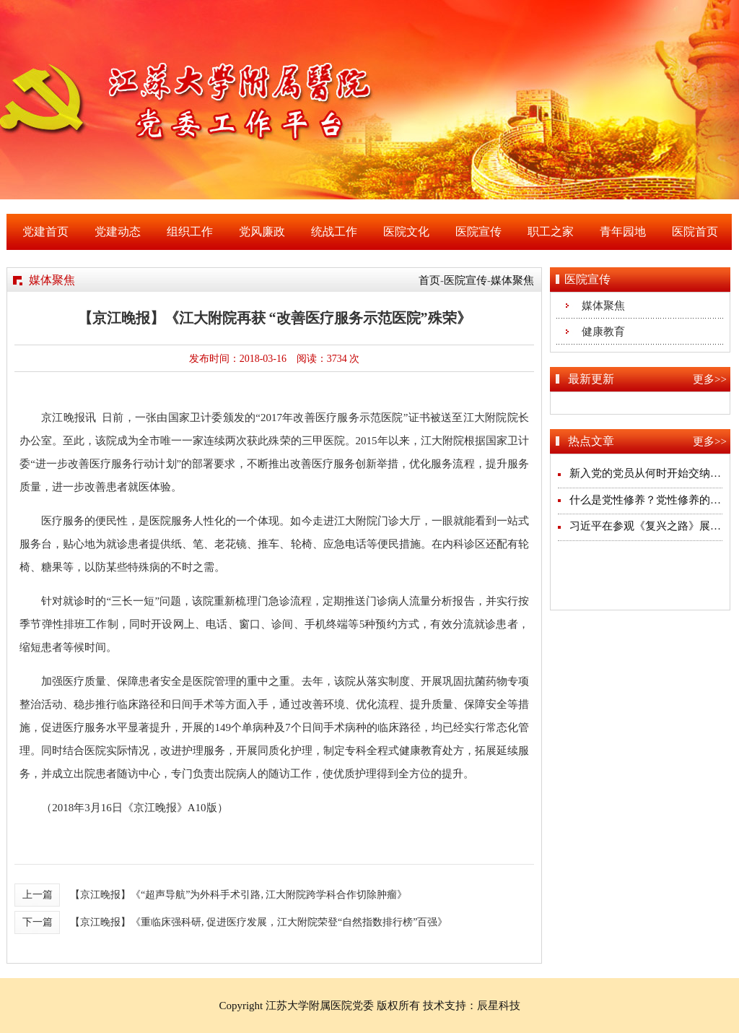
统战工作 (334, 231)
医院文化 (406, 231)
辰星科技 (498, 1005)
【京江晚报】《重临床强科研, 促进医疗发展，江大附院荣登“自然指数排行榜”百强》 (258, 922)
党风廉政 (262, 231)
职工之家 (551, 231)
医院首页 (695, 231)
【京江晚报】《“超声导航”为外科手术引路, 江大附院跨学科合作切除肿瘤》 (238, 894)
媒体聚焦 (512, 280)
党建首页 (45, 231)
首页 (429, 280)
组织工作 (190, 231)
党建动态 (118, 231)
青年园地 (623, 231)
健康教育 (603, 331)
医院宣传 (478, 231)
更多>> (710, 379)
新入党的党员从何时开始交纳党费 (650, 473)
